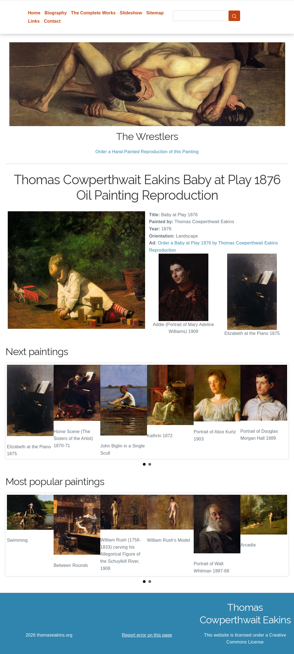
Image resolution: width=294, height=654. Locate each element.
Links (34, 21)
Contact (52, 21)
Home (34, 13)
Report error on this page (147, 635)
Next (279, 411)
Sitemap (155, 13)
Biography (55, 13)
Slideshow (131, 13)
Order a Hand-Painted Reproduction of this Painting (147, 151)
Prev (14, 411)
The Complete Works (93, 13)
